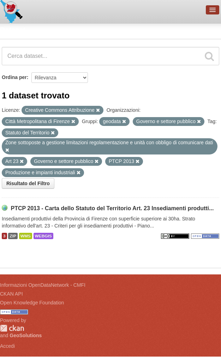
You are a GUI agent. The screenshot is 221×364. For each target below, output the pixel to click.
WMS (25, 235)
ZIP (13, 235)
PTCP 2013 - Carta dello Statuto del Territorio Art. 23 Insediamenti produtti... (112, 208)
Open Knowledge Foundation (32, 302)
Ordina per (14, 77)
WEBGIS (43, 235)
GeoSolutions (26, 335)
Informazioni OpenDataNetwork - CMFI (42, 285)
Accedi (7, 346)
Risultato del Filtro (28, 183)
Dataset (12, 30)
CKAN (12, 328)
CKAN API (11, 294)
